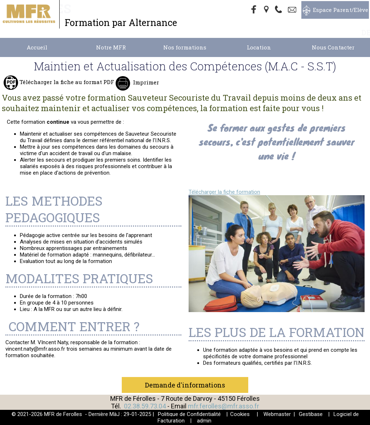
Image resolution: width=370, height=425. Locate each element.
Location (259, 47)
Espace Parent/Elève (340, 9)
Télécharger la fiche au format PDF (66, 82)
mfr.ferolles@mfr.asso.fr (223, 406)
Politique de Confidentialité (189, 414)
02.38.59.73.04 (145, 406)
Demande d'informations (185, 385)
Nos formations (184, 47)
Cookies (240, 414)
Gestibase (311, 414)
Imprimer (145, 82)
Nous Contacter (333, 47)
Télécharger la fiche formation (224, 192)
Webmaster (277, 414)
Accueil (37, 47)
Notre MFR (111, 47)
